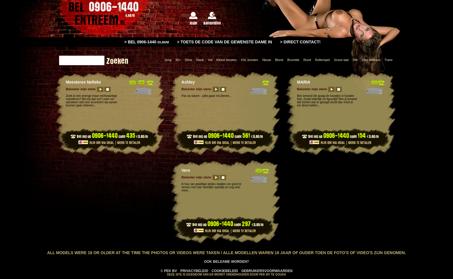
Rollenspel (322, 60)
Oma (188, 60)
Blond (279, 60)
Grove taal (341, 60)
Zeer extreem (370, 60)
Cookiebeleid (224, 271)
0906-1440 (105, 136)
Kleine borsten (226, 60)
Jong (168, 60)
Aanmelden (212, 19)
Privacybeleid (194, 271)
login (193, 19)
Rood (307, 60)
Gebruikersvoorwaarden (266, 271)
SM (355, 60)
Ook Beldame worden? (226, 262)
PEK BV (170, 271)
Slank (200, 60)
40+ (178, 60)
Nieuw (266, 60)
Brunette (293, 60)
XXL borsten (249, 60)
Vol (210, 60)
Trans (389, 60)
